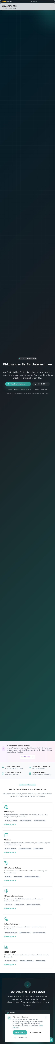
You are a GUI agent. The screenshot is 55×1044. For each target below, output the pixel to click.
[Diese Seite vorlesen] (43, 1040)
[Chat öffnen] (50, 1039)
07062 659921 (41, 384)
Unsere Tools (28, 757)
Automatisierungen (33, 394)
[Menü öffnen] (51, 7)
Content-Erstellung (19, 394)
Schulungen (45, 394)
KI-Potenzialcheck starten (18, 384)
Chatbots (8, 394)
